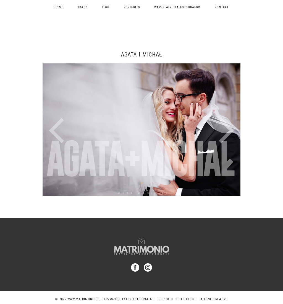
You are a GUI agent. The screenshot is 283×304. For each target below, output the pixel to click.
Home (59, 7)
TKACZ (82, 7)
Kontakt (222, 7)
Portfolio (132, 7)
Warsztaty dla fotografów (177, 7)
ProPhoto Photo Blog (175, 299)
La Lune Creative (213, 299)
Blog (105, 7)
